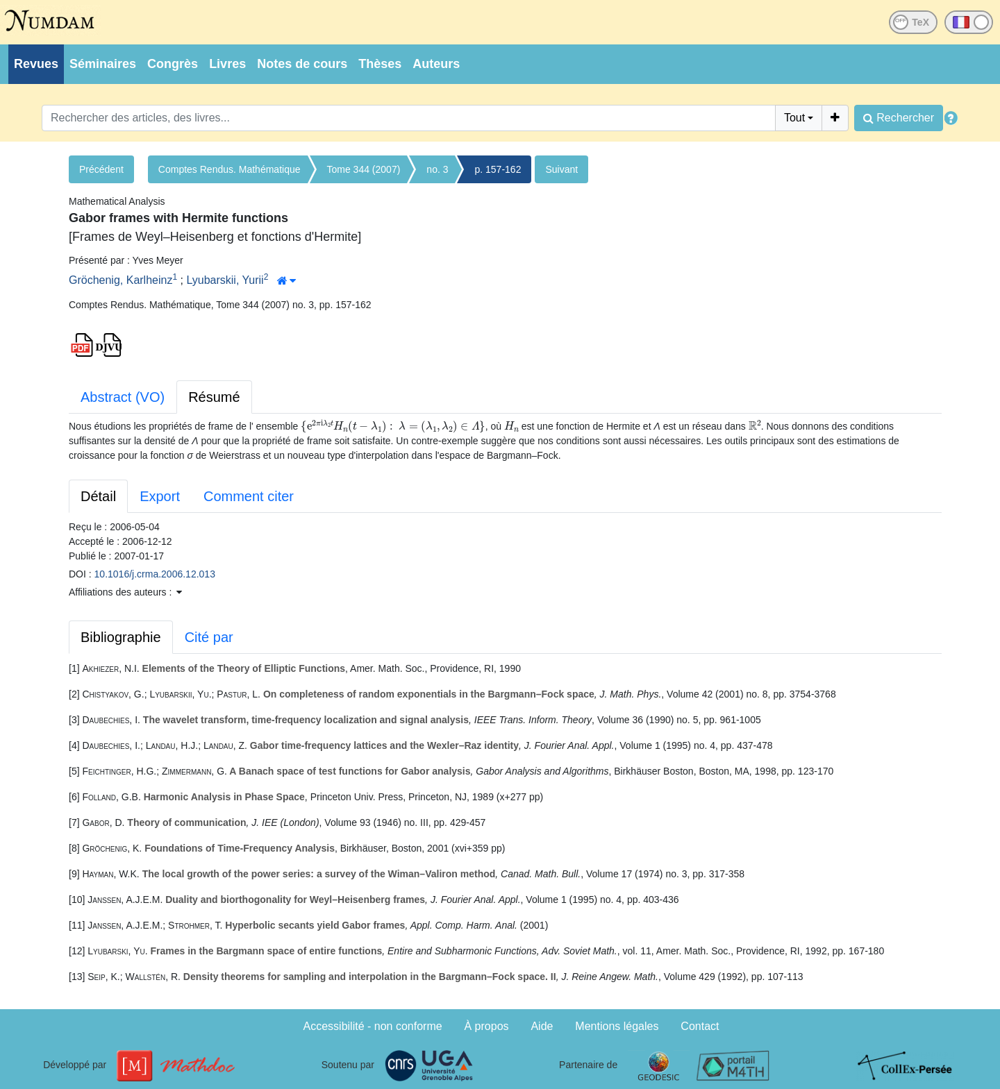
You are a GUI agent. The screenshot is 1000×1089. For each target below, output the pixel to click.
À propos (487, 1026)
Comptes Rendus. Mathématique (229, 169)
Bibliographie (121, 637)
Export (160, 496)
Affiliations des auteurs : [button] (125, 592)
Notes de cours (302, 64)
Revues (36, 64)
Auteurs (436, 64)
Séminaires (102, 64)
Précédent (101, 169)
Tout (794, 118)
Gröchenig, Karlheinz (120, 280)
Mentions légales (616, 1026)
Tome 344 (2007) (364, 169)
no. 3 (437, 169)
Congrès (172, 64)
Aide (542, 1026)
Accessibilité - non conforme (372, 1026)
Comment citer (248, 496)
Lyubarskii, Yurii (224, 280)
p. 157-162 (497, 169)
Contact (700, 1026)
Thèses (379, 64)
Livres (227, 64)
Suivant (561, 169)
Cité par (209, 637)
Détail (98, 496)
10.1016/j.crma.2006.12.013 (154, 574)
